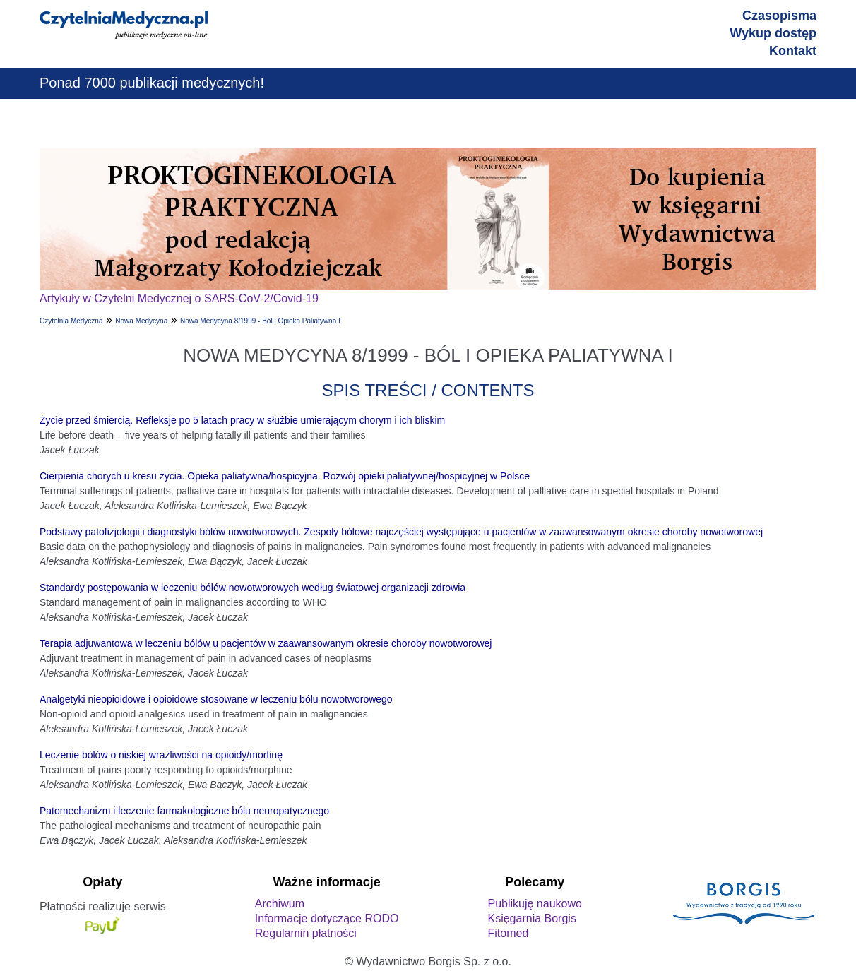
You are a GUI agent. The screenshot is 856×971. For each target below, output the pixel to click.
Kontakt (792, 51)
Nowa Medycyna (141, 321)
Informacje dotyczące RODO (327, 918)
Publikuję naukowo (534, 904)
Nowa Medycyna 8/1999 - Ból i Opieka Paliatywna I (260, 321)
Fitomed (507, 933)
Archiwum (279, 904)
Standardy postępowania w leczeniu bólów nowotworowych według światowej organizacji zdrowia (252, 587)
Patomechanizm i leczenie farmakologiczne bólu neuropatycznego (184, 810)
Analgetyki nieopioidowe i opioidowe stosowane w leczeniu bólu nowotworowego (216, 699)
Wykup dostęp (773, 33)
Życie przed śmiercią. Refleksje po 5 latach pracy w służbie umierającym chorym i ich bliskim (242, 420)
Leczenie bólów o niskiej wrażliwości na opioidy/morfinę (161, 755)
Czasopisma (779, 15)
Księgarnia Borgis (531, 918)
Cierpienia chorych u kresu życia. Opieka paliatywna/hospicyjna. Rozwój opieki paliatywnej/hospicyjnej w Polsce (285, 476)
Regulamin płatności (306, 933)
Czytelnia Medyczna (71, 321)
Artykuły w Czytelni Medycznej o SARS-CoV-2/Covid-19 (179, 298)
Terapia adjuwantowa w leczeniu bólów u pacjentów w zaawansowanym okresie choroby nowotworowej (266, 643)
